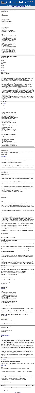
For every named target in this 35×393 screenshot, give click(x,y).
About (22, 5)
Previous (29, 385)
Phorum (20, 392)
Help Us (30, 5)
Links (25, 5)
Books (27, 5)
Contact (20, 5)
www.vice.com (2, 252)
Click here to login (6, 390)
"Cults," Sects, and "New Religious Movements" (17, 6)
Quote (6, 72)
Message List (10, 387)
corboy (4, 10)
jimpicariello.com (3, 194)
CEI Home (8, 5)
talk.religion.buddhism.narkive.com (5, 335)
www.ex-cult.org (3, 70)
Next (33, 385)
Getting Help (11, 5)
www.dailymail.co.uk (3, 365)
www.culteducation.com (4, 156)
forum (15, 392)
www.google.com (3, 284)
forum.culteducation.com (4, 315)
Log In (16, 387)
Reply (4, 72)
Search (14, 387)
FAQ (32, 5)
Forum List (7, 387)
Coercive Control (16, 5)
